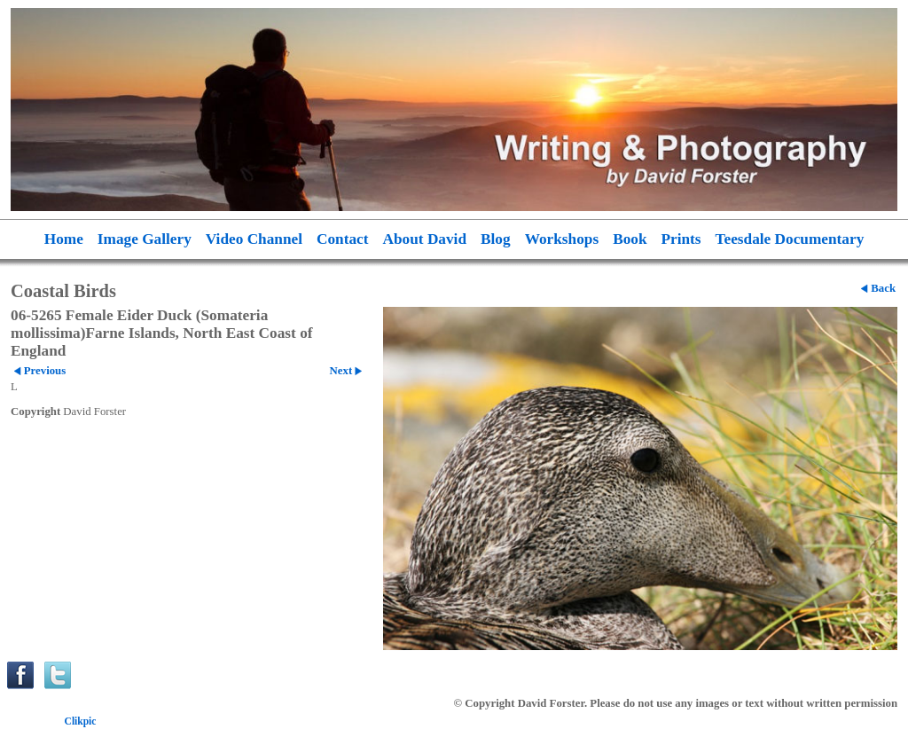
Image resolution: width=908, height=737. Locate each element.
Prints (681, 239)
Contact (343, 239)
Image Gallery (145, 239)
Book (629, 239)
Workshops (562, 239)
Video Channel (254, 239)
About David (425, 239)
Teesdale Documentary (790, 239)
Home (63, 239)
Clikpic (81, 721)
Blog (496, 239)
